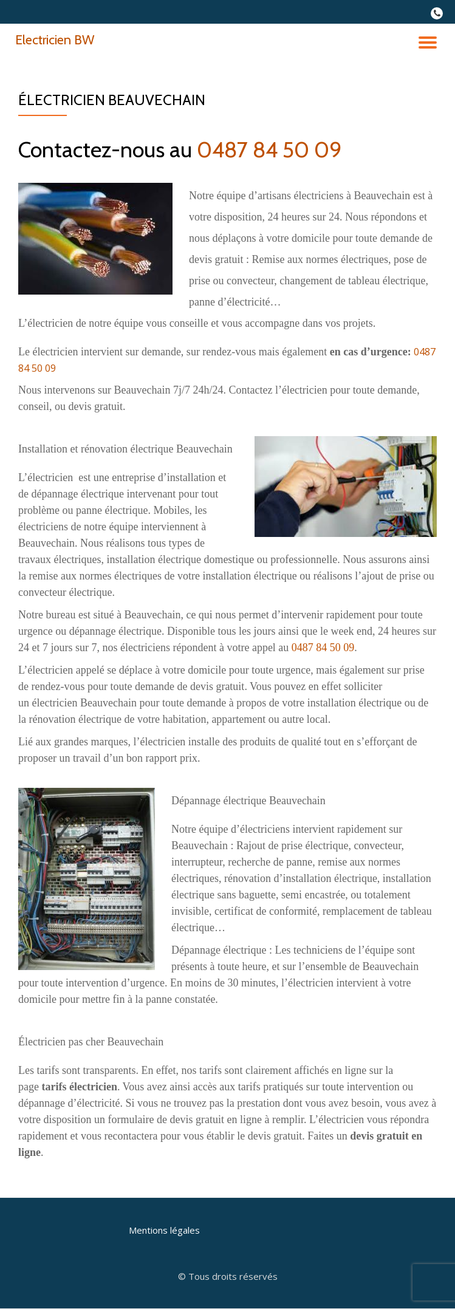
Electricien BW (54, 39)
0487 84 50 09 (269, 149)
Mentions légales (164, 1230)
